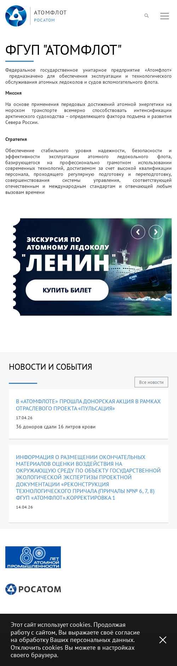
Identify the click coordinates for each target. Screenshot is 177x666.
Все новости (151, 382)
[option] (33, 557)
